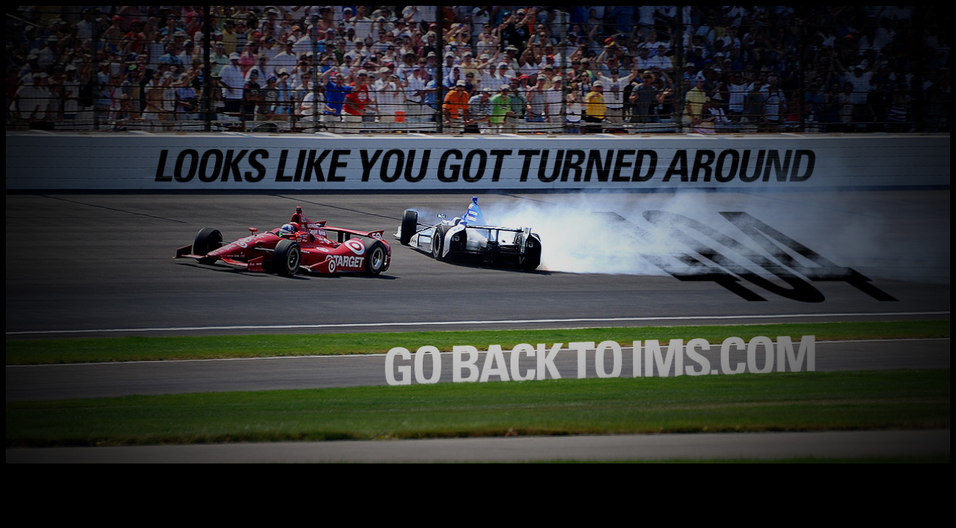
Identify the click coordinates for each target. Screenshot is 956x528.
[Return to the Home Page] (478, 459)
